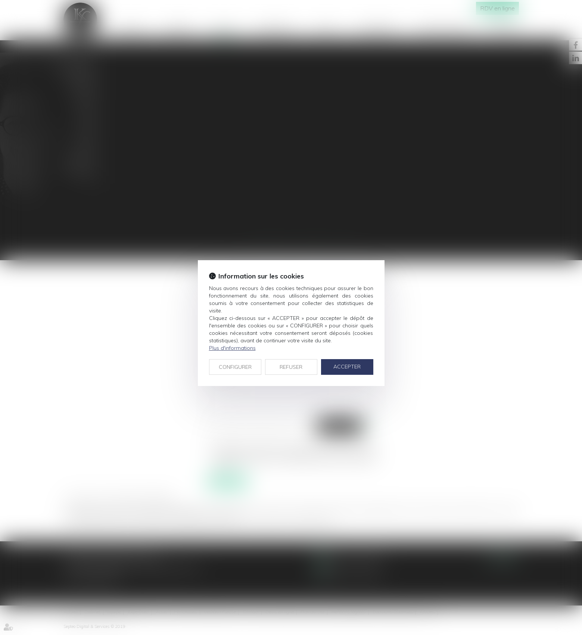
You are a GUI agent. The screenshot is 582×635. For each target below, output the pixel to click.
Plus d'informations (232, 348)
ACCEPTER (347, 366)
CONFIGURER (235, 367)
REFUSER (291, 367)
